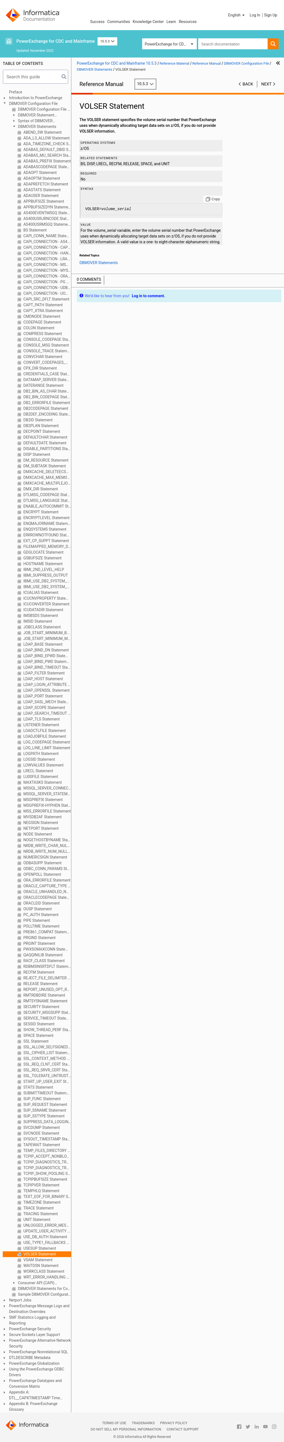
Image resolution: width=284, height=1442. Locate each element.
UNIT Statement (36, 1219)
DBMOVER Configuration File (33, 103)
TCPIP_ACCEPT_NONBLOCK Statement (46, 1156)
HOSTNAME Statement (42, 564)
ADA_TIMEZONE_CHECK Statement (46, 144)
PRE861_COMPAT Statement (46, 932)
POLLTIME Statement (40, 926)
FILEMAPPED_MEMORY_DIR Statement (46, 546)
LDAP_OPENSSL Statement (46, 690)
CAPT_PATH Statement (42, 305)
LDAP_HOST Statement (42, 679)
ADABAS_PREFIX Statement (46, 161)
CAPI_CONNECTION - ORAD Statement (46, 276)
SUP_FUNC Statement (41, 1099)
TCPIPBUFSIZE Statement (44, 1179)
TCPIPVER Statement (40, 1185)
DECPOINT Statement (41, 431)
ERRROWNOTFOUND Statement (46, 535)
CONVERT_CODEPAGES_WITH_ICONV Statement (46, 362)
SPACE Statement (38, 1035)
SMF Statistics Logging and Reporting (32, 1320)
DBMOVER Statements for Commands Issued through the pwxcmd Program (44, 1288)
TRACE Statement (38, 1208)
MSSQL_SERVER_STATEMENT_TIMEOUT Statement (46, 794)
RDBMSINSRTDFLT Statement (46, 966)
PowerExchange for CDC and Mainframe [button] (171, 44)
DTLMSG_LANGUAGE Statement (46, 500)
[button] (237, 15)
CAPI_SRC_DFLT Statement (45, 299)
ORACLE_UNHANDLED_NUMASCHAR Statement (46, 891)
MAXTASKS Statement (42, 782)
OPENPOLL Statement (41, 874)
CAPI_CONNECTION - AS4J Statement (46, 241)
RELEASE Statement (40, 984)
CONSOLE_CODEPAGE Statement (46, 339)
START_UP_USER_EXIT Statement (46, 1081)
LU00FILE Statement (40, 776)
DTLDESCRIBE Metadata (30, 1357)
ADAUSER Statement (40, 195)
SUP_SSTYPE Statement (43, 1116)
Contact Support (182, 1429)
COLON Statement (38, 328)
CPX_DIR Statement (39, 368)
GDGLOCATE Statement (42, 552)
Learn (171, 21)
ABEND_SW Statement (42, 132)
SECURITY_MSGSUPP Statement (46, 1012)
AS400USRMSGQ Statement (46, 224)
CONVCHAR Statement (42, 356)
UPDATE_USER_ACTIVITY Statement (46, 1231)
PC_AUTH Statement (40, 914)
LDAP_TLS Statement (41, 719)
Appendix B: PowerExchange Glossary (33, 1406)
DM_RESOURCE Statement (45, 460)
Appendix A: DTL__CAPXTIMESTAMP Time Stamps (34, 1395)
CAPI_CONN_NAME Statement (46, 236)
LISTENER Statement (40, 725)
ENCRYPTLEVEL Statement (45, 518)
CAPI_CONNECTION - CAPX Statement (46, 247)
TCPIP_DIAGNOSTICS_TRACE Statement (46, 1162)
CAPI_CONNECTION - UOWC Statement (46, 293)
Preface (15, 92)
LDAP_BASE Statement (42, 644)
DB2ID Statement (37, 420)
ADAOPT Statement (39, 172)
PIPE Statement (36, 920)
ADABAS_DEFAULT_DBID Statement (46, 149)
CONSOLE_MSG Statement (45, 345)
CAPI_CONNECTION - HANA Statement (46, 253)
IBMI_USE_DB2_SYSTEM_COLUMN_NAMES (46, 581)
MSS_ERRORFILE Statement (46, 811)
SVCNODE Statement (40, 1133)
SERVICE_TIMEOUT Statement (46, 1018)
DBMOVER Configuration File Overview (44, 109)
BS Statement (34, 230)
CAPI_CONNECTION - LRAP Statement (46, 259)
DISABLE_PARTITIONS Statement (46, 449)
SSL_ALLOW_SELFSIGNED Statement (46, 1047)
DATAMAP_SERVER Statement (46, 379)
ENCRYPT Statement (40, 512)
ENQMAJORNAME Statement (46, 523)
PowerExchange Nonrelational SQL (38, 1352)
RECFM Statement (38, 972)
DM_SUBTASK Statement (44, 466)
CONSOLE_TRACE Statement (46, 351)
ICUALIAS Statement (40, 592)
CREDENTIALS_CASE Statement (46, 374)
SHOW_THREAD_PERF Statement (46, 1030)
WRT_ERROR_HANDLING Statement (46, 1277)
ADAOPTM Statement (41, 178)
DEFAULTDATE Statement (44, 443)
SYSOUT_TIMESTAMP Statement (46, 1139)
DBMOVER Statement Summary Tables (33, 115)
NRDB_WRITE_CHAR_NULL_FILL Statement (46, 845)
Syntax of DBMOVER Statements (32, 121)
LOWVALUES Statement (43, 765)
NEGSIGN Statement (40, 822)
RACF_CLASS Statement (43, 961)
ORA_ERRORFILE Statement (46, 880)
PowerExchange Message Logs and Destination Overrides (39, 1309)
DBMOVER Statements (36, 126)
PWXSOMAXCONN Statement (46, 949)
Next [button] (266, 84)
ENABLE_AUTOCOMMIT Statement (46, 506)
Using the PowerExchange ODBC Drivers (36, 1372)
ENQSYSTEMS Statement (44, 529)
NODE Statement (37, 834)
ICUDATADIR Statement (42, 610)
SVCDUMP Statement (41, 1127)
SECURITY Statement (40, 1007)
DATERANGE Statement (42, 385)
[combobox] (233, 43)
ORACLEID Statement (41, 903)
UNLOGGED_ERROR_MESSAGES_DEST (46, 1225)
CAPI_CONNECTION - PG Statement (46, 282)
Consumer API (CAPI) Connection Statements (33, 1283)
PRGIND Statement (38, 937)
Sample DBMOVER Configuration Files (44, 1294)
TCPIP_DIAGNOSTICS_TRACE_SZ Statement (46, 1168)
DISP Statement (36, 454)
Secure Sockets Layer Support (34, 1334)
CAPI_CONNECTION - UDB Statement (46, 287)
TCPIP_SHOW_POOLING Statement (46, 1173)
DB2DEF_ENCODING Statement (46, 414)
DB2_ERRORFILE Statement (46, 402)
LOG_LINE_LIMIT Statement (46, 748)
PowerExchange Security (30, 1329)
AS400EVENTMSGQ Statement (46, 213)
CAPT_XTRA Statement (42, 310)
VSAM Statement (37, 1260)
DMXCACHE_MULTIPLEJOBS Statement (46, 483)
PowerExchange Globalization (34, 1363)
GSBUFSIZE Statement (42, 558)
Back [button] (248, 84)
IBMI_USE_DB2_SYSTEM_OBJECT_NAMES (46, 587)
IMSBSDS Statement (40, 615)
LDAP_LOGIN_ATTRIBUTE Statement (46, 684)
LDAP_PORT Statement (42, 696)
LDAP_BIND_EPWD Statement (46, 656)
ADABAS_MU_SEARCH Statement (46, 155)
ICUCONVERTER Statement (45, 604)
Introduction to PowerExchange (35, 98)
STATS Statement (37, 1087)
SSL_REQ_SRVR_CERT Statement (46, 1070)
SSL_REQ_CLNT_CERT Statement (46, 1064)
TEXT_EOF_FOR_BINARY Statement (46, 1196)
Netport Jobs (20, 1300)
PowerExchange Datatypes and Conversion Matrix (35, 1383)
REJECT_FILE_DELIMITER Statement (46, 978)
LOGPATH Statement (40, 753)
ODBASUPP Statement (42, 863)
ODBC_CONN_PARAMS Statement (46, 868)
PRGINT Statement (38, 943)
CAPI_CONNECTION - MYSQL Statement (46, 270)
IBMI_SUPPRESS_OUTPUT (45, 575)
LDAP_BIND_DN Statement (45, 650)
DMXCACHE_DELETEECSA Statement (46, 472)
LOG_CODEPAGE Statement (46, 742)
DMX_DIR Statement (40, 489)
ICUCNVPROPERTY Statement (46, 598)
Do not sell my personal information (125, 1429)
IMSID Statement (37, 621)
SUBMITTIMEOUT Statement (46, 1093)
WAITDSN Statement (40, 1265)
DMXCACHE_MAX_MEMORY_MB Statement (46, 477)
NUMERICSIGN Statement (44, 857)
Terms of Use (114, 1423)
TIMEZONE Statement (41, 1202)
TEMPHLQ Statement (40, 1191)
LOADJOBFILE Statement (44, 736)
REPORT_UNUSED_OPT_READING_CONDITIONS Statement (46, 989)
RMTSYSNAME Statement (45, 1001)
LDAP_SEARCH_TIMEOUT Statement (46, 713)
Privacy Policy (173, 1423)
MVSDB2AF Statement (42, 817)
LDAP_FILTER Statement (43, 673)
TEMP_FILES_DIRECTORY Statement (46, 1150)
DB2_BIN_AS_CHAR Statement (46, 391)
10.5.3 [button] (107, 41)
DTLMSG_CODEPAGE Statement (46, 495)
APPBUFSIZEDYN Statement (46, 207)
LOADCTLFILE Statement (44, 730)
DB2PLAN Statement (40, 426)
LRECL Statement (37, 771)
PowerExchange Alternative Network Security (40, 1343)
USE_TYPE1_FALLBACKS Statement (46, 1242)
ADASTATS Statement (41, 190)
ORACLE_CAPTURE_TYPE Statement (46, 886)
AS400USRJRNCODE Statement (46, 218)
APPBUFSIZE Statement (43, 201)
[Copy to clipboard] (212, 199)
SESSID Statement (38, 1024)
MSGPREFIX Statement (42, 799)
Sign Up (270, 15)
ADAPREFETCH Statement (45, 184)
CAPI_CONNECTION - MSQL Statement (46, 264)
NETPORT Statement (40, 828)
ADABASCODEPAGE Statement (46, 167)
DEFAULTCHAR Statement (44, 437)
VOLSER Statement (39, 1254)
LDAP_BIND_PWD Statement (46, 661)
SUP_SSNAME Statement (44, 1110)
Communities (118, 21)
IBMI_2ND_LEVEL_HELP (43, 569)
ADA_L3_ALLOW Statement (46, 138)
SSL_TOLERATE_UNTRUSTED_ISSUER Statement (46, 1076)
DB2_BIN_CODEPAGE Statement (46, 397)
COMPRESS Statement (42, 333)
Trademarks (143, 1423)
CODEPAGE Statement (41, 322)
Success (97, 21)
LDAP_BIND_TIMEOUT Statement (46, 667)
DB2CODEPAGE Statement (45, 408)
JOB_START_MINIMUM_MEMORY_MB (46, 638)
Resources (188, 21)
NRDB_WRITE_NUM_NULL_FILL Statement (46, 851)
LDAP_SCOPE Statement (43, 707)
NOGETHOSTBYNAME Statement (46, 840)
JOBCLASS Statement (41, 627)
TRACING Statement (40, 1214)
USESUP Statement (39, 1248)
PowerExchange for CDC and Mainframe (55, 41)
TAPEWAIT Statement (41, 1145)
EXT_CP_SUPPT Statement (45, 541)
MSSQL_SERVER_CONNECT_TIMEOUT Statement (46, 788)
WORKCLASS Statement (43, 1271)
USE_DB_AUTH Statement (44, 1237)
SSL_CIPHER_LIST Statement (46, 1053)
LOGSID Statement (38, 759)
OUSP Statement (37, 909)
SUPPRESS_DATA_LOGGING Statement (46, 1122)
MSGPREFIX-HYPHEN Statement (46, 805)
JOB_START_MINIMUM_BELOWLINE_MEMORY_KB (46, 633)
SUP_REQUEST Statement (44, 1104)
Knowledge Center (148, 21)
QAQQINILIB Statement (42, 955)
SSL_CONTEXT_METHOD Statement (46, 1058)
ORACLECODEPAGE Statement (46, 897)
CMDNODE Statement (41, 316)
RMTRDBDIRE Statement (43, 995)
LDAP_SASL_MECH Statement (46, 702)
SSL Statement (35, 1041)
